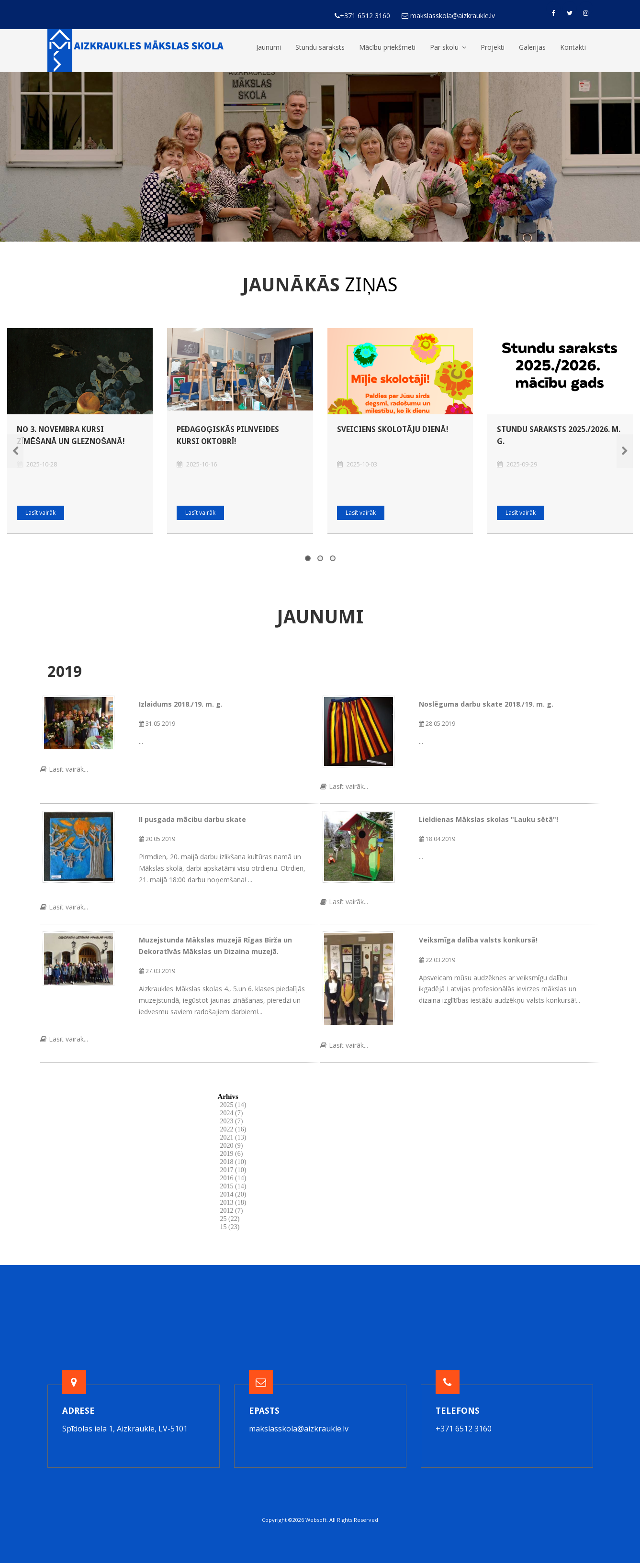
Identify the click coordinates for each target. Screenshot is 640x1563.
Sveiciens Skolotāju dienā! (393, 429)
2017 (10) (233, 1170)
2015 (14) (233, 1186)
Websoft (315, 1519)
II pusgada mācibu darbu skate (192, 819)
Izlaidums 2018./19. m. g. (181, 704)
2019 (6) (231, 1153)
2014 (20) (233, 1194)
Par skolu (448, 47)
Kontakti (573, 47)
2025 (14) (233, 1105)
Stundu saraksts (320, 47)
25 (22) (230, 1218)
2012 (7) (231, 1210)
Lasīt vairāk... (64, 769)
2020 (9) (231, 1145)
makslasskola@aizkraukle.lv (298, 1428)
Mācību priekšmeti (387, 47)
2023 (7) (231, 1121)
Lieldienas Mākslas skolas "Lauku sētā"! (488, 819)
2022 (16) (233, 1129)
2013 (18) (233, 1202)
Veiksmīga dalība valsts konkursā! (478, 939)
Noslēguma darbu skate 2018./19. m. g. (486, 704)
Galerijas (532, 47)
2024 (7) (231, 1113)
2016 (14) (233, 1178)
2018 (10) (233, 1161)
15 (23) (230, 1226)
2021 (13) (233, 1137)
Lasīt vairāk (40, 513)
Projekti (493, 47)
